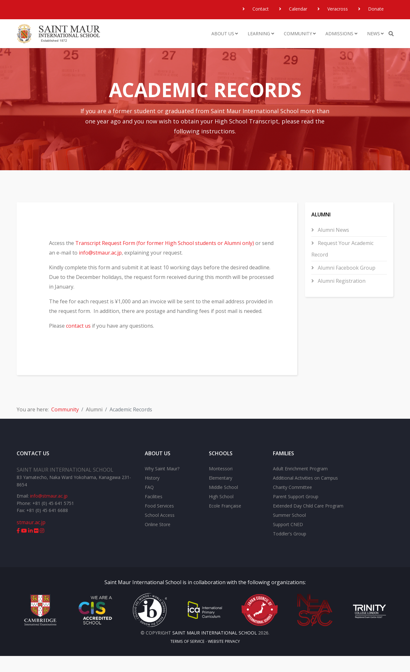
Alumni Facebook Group (345, 267)
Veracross (337, 9)
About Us (222, 33)
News (373, 33)
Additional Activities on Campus (305, 494)
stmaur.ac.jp (31, 538)
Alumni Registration (340, 280)
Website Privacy (224, 657)
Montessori (221, 485)
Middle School (223, 503)
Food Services (159, 522)
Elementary (220, 494)
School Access (160, 531)
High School (221, 512)
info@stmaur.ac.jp (118, 252)
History (152, 494)
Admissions (339, 33)
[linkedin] (30, 546)
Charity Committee (292, 503)
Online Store (157, 540)
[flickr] (36, 546)
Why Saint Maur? (162, 485)
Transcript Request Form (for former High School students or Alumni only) (170, 243)
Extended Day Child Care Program (308, 522)
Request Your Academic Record (342, 248)
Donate (375, 9)
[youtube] (24, 546)
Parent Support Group (295, 512)
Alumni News (332, 229)
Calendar (297, 9)
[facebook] (18, 546)
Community (298, 33)
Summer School (289, 531)
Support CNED (288, 540)
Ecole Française (225, 522)
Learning (259, 33)
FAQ (149, 503)
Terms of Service (187, 657)
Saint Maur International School (142, 598)
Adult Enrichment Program (300, 485)
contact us (83, 335)
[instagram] (42, 546)
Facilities (153, 512)
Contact (260, 9)
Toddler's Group (289, 550)
